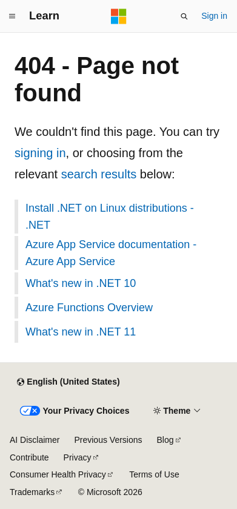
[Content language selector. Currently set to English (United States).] (68, 382)
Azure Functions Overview (89, 308)
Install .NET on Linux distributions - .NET (109, 216)
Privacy (78, 457)
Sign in (214, 16)
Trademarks (32, 492)
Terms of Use (154, 474)
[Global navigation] (12, 16)
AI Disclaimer (34, 440)
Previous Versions (108, 440)
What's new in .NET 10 (80, 283)
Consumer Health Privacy (58, 474)
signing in (40, 153)
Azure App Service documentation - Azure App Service (110, 253)
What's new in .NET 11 (80, 332)
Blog (165, 440)
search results (99, 174)
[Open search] (184, 16)
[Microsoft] (119, 16)
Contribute (29, 457)
